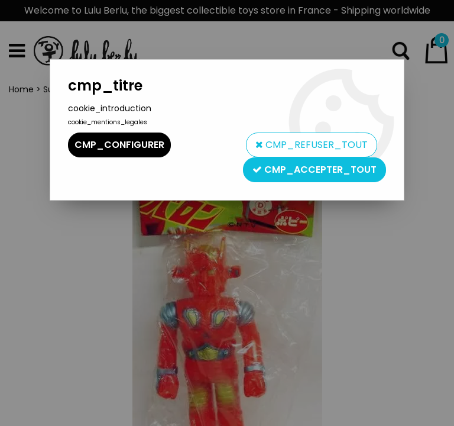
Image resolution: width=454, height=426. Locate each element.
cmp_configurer (119, 144)
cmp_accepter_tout (314, 169)
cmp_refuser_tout (311, 144)
